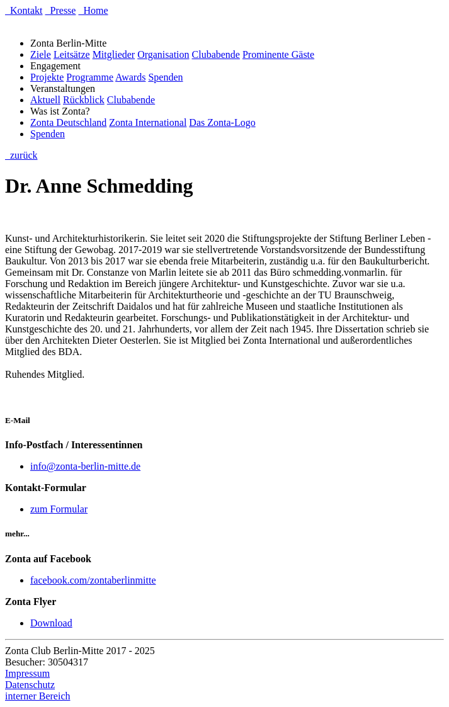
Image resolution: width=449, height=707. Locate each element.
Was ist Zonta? (62, 111)
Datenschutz (30, 684)
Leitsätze (72, 54)
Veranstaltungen (65, 88)
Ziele (40, 54)
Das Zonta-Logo (222, 122)
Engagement (58, 65)
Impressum (27, 673)
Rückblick (84, 99)
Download (51, 623)
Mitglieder (114, 54)
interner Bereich (38, 696)
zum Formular (59, 509)
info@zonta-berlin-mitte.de (85, 466)
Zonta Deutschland (68, 122)
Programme (89, 77)
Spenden (165, 77)
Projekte (47, 77)
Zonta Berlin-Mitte (70, 43)
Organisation (163, 54)
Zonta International (147, 122)
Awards (130, 77)
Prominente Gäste (278, 54)
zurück (21, 155)
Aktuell (45, 99)
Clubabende (216, 54)
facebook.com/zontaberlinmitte (93, 580)
